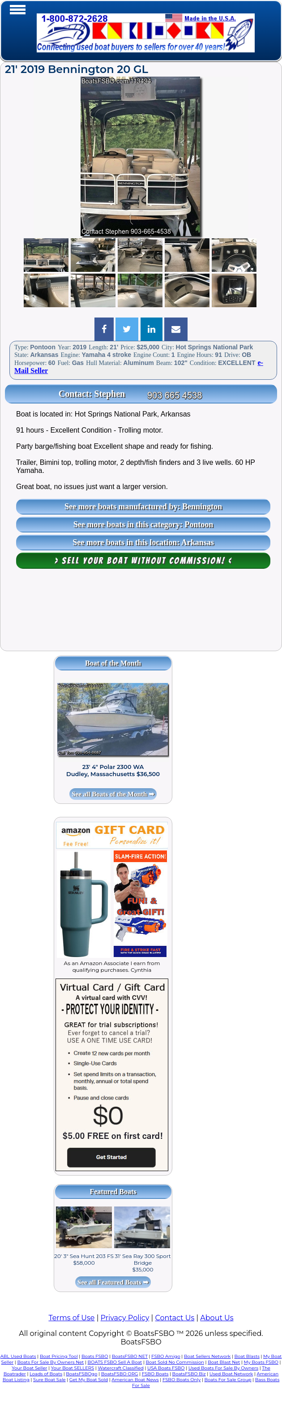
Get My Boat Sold (88, 1380)
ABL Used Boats (18, 1356)
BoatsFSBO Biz (189, 1374)
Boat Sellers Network (207, 1356)
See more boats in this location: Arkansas (143, 542)
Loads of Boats (46, 1374)
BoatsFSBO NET (130, 1356)
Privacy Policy (125, 1318)
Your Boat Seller (29, 1368)
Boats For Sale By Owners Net (50, 1362)
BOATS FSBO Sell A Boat (115, 1362)
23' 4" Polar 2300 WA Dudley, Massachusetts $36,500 (113, 770)
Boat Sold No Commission (175, 1362)
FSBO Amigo (165, 1356)
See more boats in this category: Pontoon (143, 524)
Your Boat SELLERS (72, 1368)
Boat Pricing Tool (59, 1356)
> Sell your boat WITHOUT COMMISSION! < (143, 561)
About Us (216, 1318)
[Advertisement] (141, 614)
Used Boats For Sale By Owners (223, 1368)
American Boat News (134, 1380)
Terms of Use (71, 1318)
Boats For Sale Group (228, 1380)
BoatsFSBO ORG (119, 1374)
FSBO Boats (155, 1374)
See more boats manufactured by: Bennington (143, 506)
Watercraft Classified (120, 1368)
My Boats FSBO (261, 1362)
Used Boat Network (231, 1374)
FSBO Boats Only (181, 1380)
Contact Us (174, 1318)
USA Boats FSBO (165, 1368)
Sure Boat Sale (49, 1380)
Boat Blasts (247, 1356)
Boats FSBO (94, 1356)
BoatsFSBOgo (81, 1374)
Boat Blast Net (224, 1362)
